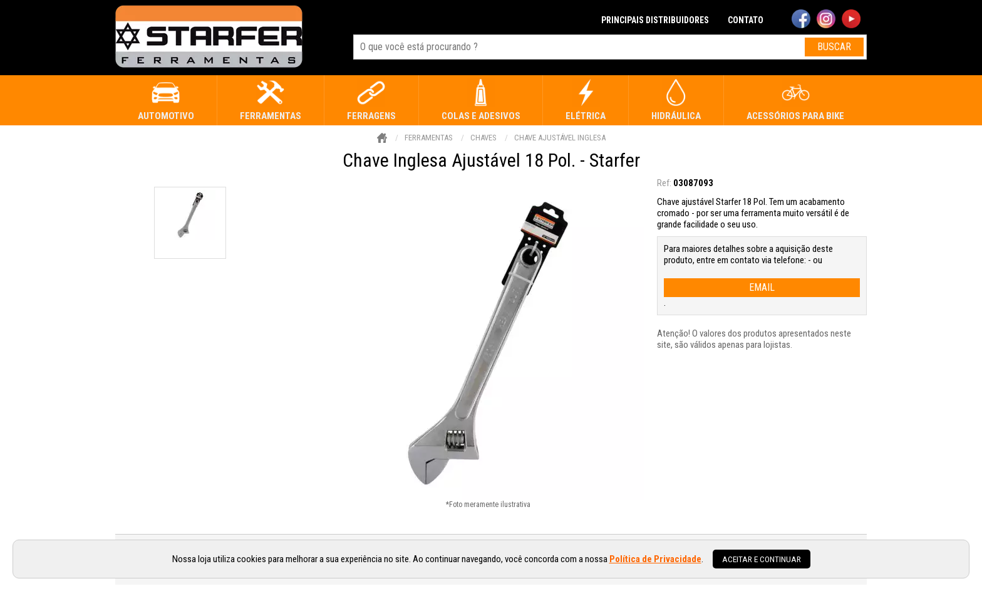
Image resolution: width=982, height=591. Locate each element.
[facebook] (801, 20)
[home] (208, 37)
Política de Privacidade (655, 559)
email (762, 287)
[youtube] (851, 20)
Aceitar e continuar (761, 559)
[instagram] (826, 20)
